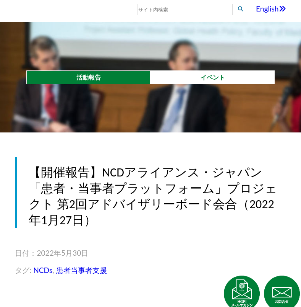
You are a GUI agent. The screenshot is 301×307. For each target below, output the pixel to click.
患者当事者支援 (81, 270)
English (271, 8)
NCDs (42, 270)
